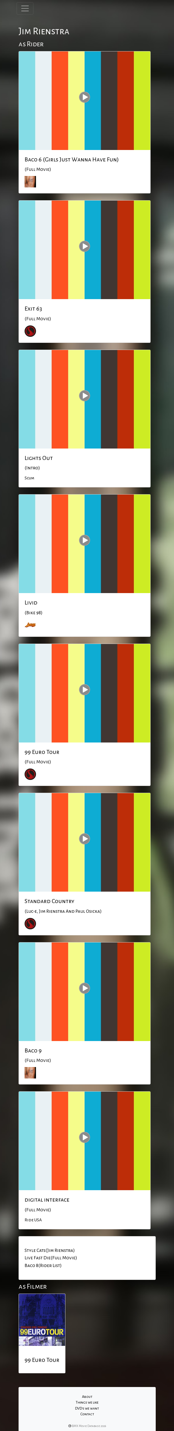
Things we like (87, 1402)
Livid (31, 602)
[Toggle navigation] (25, 8)
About (87, 1397)
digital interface (47, 1199)
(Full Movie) (38, 169)
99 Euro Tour (42, 752)
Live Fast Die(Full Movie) (51, 1257)
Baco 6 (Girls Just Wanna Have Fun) (72, 159)
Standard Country (49, 901)
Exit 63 (33, 308)
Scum (29, 478)
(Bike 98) (34, 612)
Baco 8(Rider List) (43, 1265)
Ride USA (33, 1220)
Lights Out (39, 458)
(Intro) (32, 468)
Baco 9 (33, 1050)
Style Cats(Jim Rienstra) (50, 1250)
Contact (87, 1414)
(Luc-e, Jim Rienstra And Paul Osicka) (63, 911)
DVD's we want (87, 1408)
